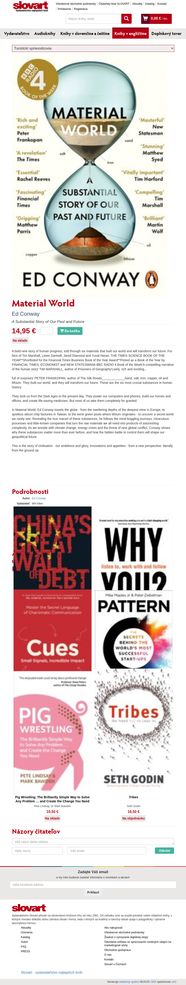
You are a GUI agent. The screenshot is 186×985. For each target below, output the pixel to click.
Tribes (133, 797)
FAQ (23, 946)
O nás (108, 954)
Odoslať (164, 850)
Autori (24, 942)
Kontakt (162, 3)
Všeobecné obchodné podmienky (76, 3)
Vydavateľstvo (16, 33)
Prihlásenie (64, 9)
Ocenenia (26, 932)
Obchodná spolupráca (117, 950)
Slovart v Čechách (115, 964)
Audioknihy (44, 33)
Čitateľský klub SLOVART (114, 3)
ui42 (174, 981)
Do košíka (70, 330)
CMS (153, 981)
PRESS (25, 951)
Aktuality (137, 3)
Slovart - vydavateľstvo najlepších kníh (52, 972)
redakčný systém (129, 981)
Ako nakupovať (113, 927)
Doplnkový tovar (166, 33)
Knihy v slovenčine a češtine (85, 33)
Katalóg (150, 3)
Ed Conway (26, 314)
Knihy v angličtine (131, 33)
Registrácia (80, 9)
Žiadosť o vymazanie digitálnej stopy (126, 937)
